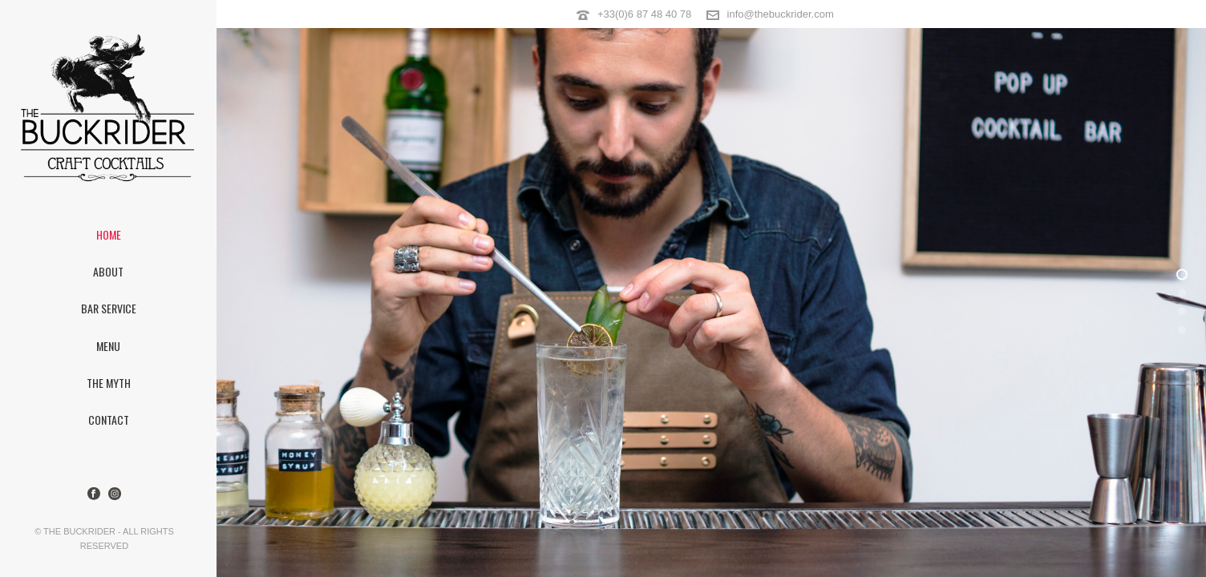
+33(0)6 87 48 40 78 (644, 14)
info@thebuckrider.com (780, 14)
